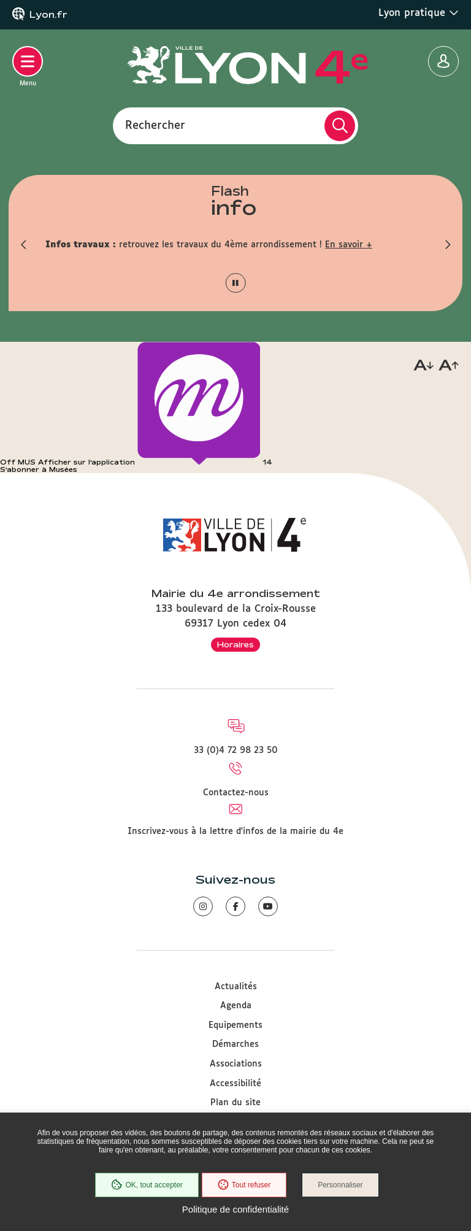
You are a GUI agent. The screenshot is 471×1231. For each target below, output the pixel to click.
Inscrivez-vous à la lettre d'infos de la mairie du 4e (235, 831)
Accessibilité (235, 1083)
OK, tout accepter (146, 1185)
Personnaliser (340, 1185)
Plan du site (235, 1102)
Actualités (236, 986)
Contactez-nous (236, 793)
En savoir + (348, 245)
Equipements (235, 1025)
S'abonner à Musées (38, 469)
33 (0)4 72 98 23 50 (236, 750)
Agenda (235, 1005)
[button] (24, 245)
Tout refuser (244, 1185)
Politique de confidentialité (235, 1209)
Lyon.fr (48, 15)
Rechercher (155, 125)
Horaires (235, 644)
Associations (236, 1064)
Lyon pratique (418, 12)
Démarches (235, 1044)
